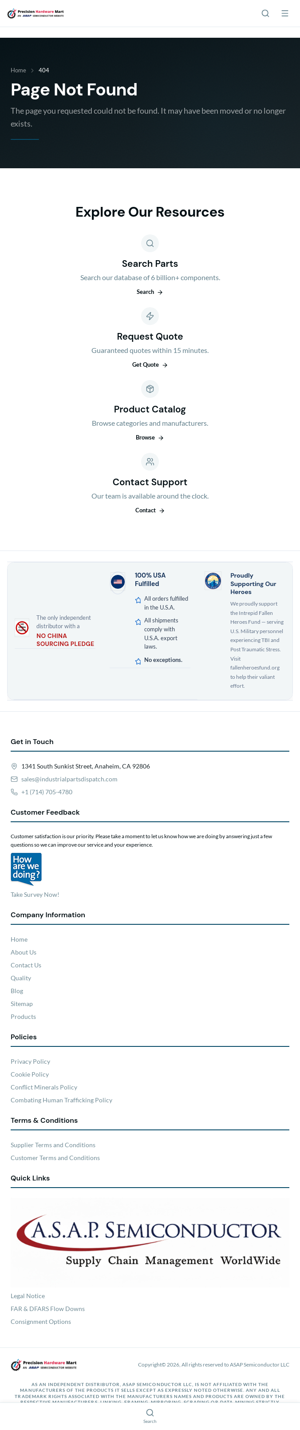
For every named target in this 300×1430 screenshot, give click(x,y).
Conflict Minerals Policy (44, 1087)
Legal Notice (28, 1295)
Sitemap (22, 1003)
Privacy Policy (30, 1061)
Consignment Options (41, 1321)
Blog (17, 990)
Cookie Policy (30, 1074)
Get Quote (150, 364)
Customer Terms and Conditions (55, 1157)
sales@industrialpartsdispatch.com (69, 779)
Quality (21, 978)
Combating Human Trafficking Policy (61, 1100)
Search (150, 291)
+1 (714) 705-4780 (46, 792)
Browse (150, 437)
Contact (150, 510)
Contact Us (26, 965)
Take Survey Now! (35, 894)
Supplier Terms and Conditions (53, 1145)
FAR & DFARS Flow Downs (48, 1308)
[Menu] (285, 13)
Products (23, 1016)
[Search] (265, 13)
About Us (23, 952)
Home (18, 70)
